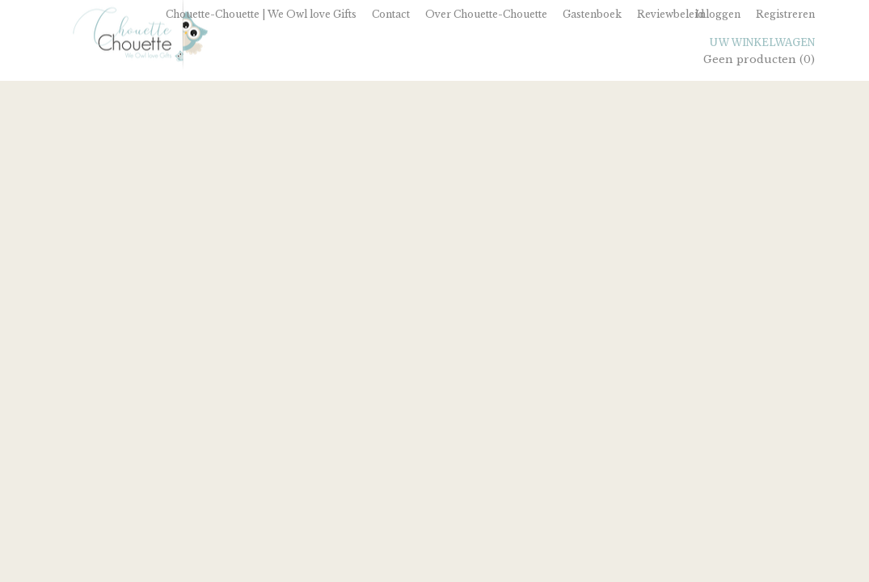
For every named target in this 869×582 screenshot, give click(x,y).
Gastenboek (592, 14)
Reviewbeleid (670, 14)
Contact (391, 14)
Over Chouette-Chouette (486, 14)
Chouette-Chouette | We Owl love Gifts (261, 14)
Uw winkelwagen (762, 42)
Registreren (785, 14)
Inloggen (717, 14)
